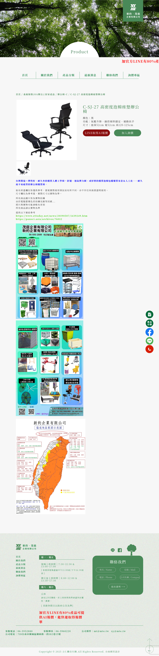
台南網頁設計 (112, 651)
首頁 (25, 75)
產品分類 (69, 75)
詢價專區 (134, 75)
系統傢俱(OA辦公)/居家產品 (39, 94)
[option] (46, 130)
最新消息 (90, 75)
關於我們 (47, 75)
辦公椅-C (63, 94)
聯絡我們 (112, 75)
